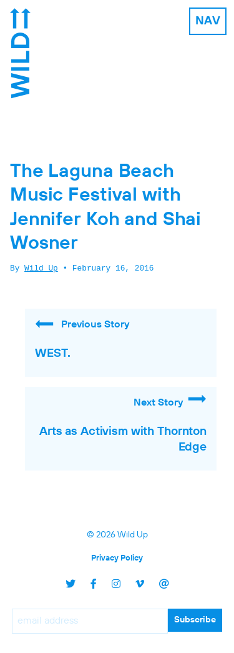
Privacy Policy (117, 558)
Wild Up (41, 268)
